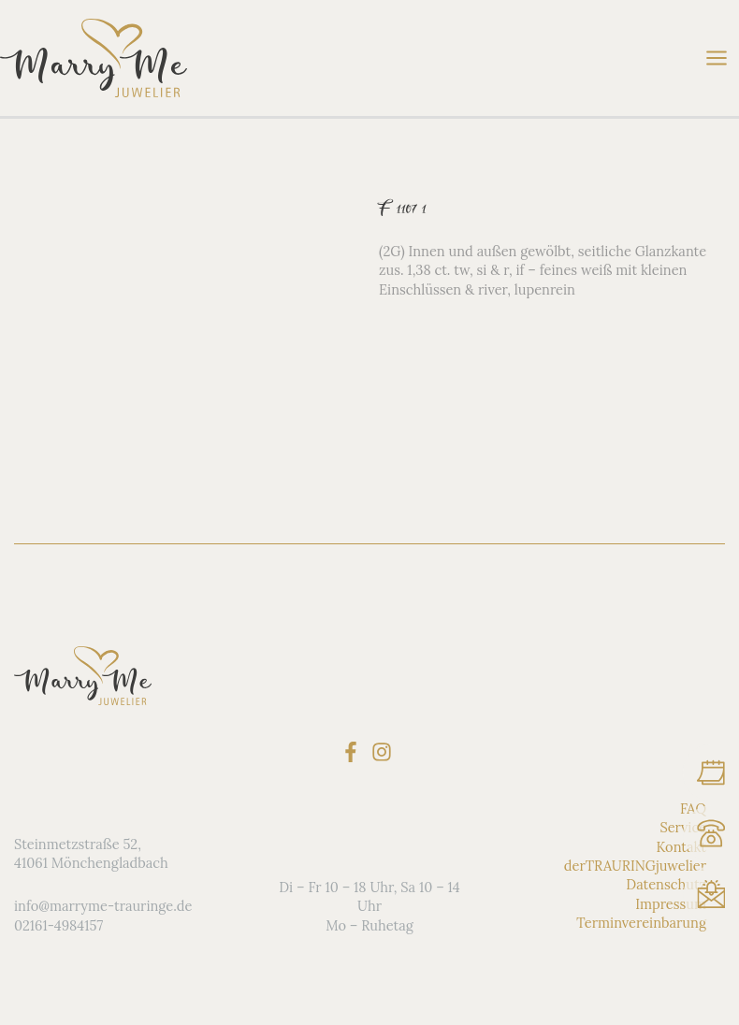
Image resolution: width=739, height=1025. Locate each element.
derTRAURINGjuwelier (635, 865)
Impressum (670, 904)
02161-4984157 (58, 925)
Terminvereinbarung (641, 922)
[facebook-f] (354, 752)
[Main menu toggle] (716, 58)
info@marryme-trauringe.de (103, 906)
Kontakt (681, 847)
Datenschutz (666, 884)
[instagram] (384, 752)
